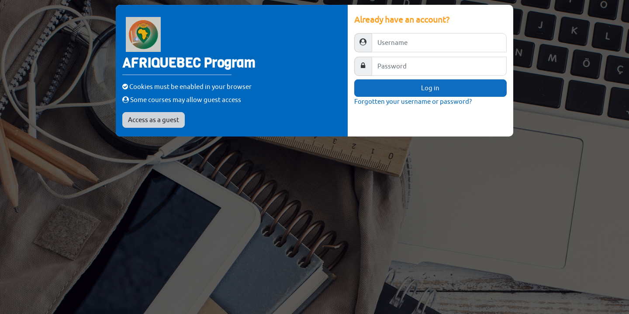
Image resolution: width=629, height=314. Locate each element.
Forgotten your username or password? (413, 101)
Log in (430, 88)
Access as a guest (153, 119)
